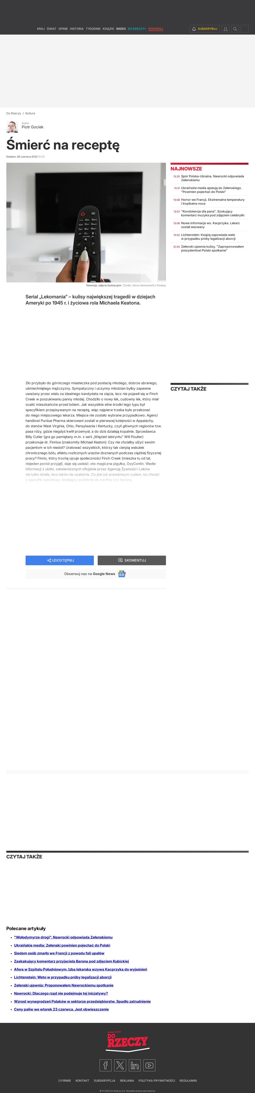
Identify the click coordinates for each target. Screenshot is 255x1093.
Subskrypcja (104, 1080)
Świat (51, 29)
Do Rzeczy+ (137, 29)
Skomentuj (135, 560)
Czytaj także (188, 389)
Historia (77, 29)
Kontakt (82, 1080)
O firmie (64, 1080)
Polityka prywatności (157, 1080)
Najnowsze (186, 169)
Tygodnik (93, 29)
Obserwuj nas (89, 574)
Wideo (121, 29)
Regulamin (188, 1080)
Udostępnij (63, 560)
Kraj (41, 29)
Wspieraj (155, 29)
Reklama (127, 1080)
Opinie (63, 29)
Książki (108, 29)
